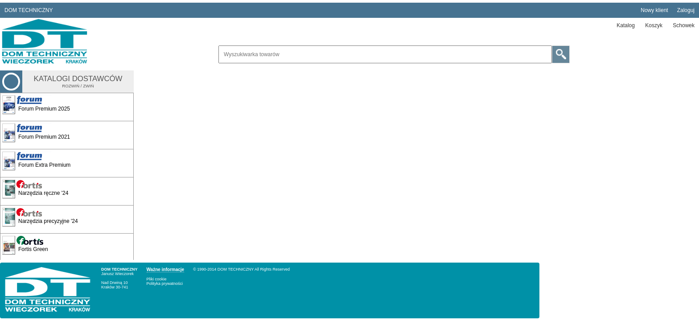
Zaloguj (686, 10)
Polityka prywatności (165, 283)
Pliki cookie (157, 279)
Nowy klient (654, 10)
